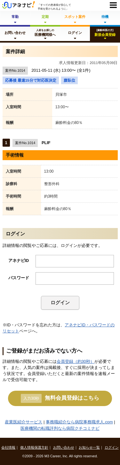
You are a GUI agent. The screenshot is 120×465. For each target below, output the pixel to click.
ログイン (60, 302)
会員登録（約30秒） (75, 361)
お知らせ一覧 (89, 447)
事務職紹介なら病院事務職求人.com (79, 422)
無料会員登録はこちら (60, 398)
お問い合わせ (63, 447)
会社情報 (8, 447)
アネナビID (18, 260)
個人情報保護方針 (34, 447)
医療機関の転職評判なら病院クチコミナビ (60, 428)
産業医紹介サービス (23, 422)
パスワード (18, 277)
